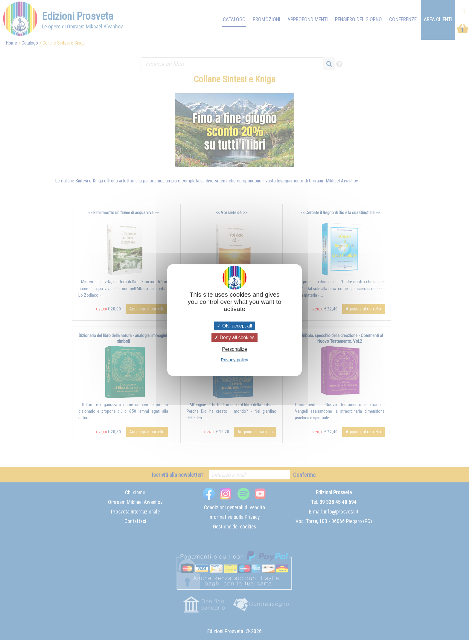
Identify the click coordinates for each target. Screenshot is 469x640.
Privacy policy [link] (234, 359)
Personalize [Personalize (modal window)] (234, 349)
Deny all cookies (234, 337)
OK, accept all (234, 325)
